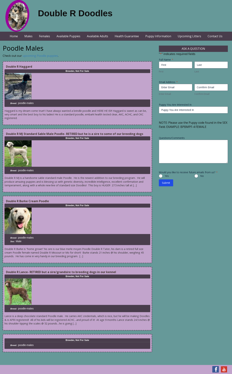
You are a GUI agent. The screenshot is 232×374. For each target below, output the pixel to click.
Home (14, 36)
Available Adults (97, 36)
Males (28, 36)
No (202, 176)
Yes (167, 176)
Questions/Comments (172, 138)
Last (196, 71)
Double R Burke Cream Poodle (27, 201)
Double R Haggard (19, 67)
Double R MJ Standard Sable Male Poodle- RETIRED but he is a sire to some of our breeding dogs (74, 134)
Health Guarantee (127, 36)
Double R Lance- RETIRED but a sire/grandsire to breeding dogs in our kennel (61, 272)
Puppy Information (158, 36)
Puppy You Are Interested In (175, 104)
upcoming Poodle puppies (40, 56)
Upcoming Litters (189, 36)
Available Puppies (68, 36)
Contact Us (215, 36)
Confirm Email (201, 93)
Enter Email (165, 93)
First (161, 71)
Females (44, 36)
